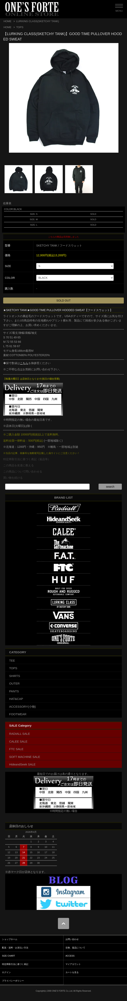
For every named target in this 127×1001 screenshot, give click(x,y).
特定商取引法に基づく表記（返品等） (27, 459)
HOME (8, 21)
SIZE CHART (8, 956)
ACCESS (69, 956)
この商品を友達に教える (18, 465)
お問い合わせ (72, 939)
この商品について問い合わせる (22, 471)
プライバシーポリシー (13, 980)
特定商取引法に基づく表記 (15, 964)
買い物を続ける (13, 477)
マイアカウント (73, 964)
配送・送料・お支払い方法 (15, 947)
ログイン (6, 972)
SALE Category (20, 725)
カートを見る (72, 972)
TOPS (19, 27)
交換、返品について (75, 947)
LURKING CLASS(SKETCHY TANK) (37, 21)
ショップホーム (9, 939)
